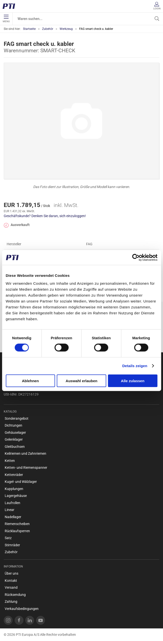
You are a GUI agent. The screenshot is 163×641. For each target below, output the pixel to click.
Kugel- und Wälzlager (21, 482)
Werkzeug (66, 29)
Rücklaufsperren (17, 531)
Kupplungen (14, 489)
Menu (6, 19)
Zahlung (11, 601)
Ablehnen (30, 380)
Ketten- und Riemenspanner (26, 468)
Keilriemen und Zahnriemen (25, 453)
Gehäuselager (15, 432)
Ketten (10, 461)
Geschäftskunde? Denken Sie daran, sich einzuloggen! (45, 216)
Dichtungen (13, 425)
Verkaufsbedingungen (22, 609)
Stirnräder (12, 545)
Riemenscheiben (17, 524)
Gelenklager (14, 439)
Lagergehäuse (16, 496)
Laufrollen (12, 503)
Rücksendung (15, 595)
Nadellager (13, 517)
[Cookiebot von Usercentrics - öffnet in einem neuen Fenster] (135, 257)
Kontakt (11, 581)
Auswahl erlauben (81, 380)
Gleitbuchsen (15, 447)
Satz (8, 538)
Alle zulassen (132, 380)
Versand (11, 587)
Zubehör (47, 29)
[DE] (10, 6)
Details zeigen (134, 366)
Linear (9, 510)
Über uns (11, 573)
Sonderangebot (16, 418)
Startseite (29, 29)
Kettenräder (14, 475)
